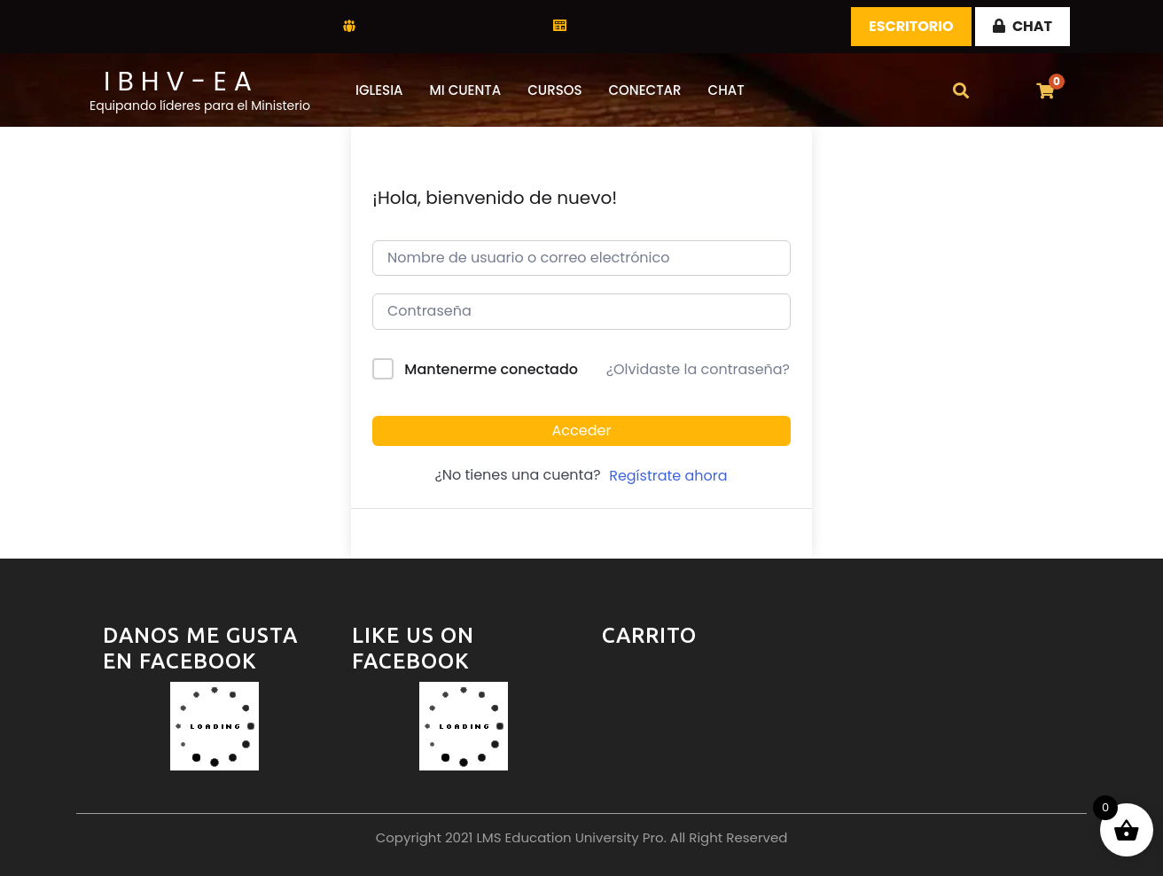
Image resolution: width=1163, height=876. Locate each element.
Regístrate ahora (668, 475)
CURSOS (554, 90)
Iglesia (379, 90)
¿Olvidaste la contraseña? (698, 369)
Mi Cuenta (466, 90)
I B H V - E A (178, 81)
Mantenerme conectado (491, 369)
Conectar (645, 90)
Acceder (582, 430)
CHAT (1022, 26)
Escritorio (911, 26)
